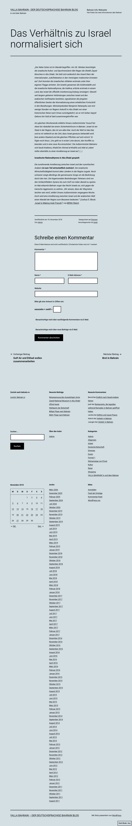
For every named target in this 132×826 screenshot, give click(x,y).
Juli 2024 (53, 504)
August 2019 (54, 525)
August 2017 (54, 610)
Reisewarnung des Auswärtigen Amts (64, 397)
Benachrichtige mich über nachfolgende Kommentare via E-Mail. (62, 320)
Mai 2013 (53, 741)
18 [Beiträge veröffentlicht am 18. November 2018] (41, 509)
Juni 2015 (53, 698)
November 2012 (55, 755)
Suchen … (14, 431)
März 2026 (53, 490)
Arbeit (90, 443)
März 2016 (53, 666)
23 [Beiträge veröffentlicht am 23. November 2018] (32, 515)
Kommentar (40, 249)
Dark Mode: (124, 823)
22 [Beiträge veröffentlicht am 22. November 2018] (27, 515)
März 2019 (53, 543)
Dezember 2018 (55, 553)
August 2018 (54, 567)
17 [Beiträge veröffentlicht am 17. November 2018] (37, 509)
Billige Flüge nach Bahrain (59, 411)
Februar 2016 (54, 670)
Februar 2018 (54, 589)
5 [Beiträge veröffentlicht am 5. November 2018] (12, 503)
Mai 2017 (53, 620)
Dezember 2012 (55, 751)
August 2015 (54, 691)
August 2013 (54, 734)
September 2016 (56, 649)
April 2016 (53, 663)
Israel (95, 222)
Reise (90, 468)
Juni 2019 (53, 532)
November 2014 (55, 716)
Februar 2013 (54, 744)
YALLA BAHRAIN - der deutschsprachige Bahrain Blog (44, 9)
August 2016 (54, 652)
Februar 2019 (54, 546)
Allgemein (92, 440)
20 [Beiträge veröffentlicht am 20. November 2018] (17, 515)
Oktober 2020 (54, 507)
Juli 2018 (53, 571)
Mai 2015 (53, 702)
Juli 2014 (53, 727)
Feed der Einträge (95, 493)
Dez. (41, 526)
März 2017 (53, 628)
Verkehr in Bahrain (104, 418)
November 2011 (55, 790)
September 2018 (56, 564)
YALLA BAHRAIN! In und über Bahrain (103, 475)
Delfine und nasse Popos (107, 415)
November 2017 (55, 599)
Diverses (94, 220)
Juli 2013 (53, 737)
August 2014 (54, 723)
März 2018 (53, 585)
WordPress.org (94, 500)
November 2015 (55, 681)
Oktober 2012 (54, 758)
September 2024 (56, 500)
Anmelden (92, 490)
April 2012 (53, 772)
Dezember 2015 (55, 677)
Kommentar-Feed (95, 497)
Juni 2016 (53, 656)
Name (38, 275)
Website (38, 288)
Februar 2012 (54, 780)
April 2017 (53, 624)
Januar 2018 (54, 592)
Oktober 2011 (54, 794)
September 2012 (56, 762)
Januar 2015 (54, 712)
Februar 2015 (54, 709)
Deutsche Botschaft (96, 447)
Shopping (92, 472)
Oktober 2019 (54, 518)
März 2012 (53, 776)
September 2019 (56, 522)
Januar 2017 (54, 635)
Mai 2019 (53, 536)
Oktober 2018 (54, 560)
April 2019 (53, 539)
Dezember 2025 (55, 493)
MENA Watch (73, 203)
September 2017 (56, 606)
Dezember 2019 (55, 511)
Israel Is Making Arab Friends (48, 203)
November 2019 (55, 514)
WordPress (116, 815)
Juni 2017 (53, 617)
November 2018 (55, 557)
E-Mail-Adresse (75, 275)
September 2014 (56, 719)
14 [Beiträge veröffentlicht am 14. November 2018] (22, 509)
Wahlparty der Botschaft (59, 408)
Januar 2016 (54, 674)
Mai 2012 (53, 769)
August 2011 (54, 801)
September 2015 (56, 688)
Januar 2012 (54, 783)
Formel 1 (91, 458)
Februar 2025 (54, 497)
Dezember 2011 (55, 787)
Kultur (90, 465)
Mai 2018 (53, 578)
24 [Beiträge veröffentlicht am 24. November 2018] (37, 515)
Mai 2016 (53, 659)
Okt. (13, 526)
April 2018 (53, 582)
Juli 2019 (53, 529)
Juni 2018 (53, 575)
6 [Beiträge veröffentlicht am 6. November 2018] (17, 503)
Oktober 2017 (54, 603)
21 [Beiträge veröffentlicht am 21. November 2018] (22, 515)
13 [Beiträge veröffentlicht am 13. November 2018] (17, 509)
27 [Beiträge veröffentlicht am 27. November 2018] (17, 521)
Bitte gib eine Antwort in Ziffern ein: (49, 301)
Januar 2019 (54, 550)
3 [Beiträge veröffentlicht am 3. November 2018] (36, 497)
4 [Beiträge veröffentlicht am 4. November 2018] (41, 497)
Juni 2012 (53, 765)
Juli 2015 (53, 695)
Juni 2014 (53, 730)
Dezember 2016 (55, 638)
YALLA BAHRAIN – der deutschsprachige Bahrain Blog (44, 815)
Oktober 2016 (54, 645)
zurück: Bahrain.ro (17, 397)
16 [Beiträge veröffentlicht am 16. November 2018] (32, 509)
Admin (40, 222)
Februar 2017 (54, 631)
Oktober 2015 (54, 684)
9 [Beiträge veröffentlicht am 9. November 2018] (31, 503)
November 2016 (55, 642)
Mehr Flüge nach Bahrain (59, 415)
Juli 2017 (53, 613)
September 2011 (56, 797)
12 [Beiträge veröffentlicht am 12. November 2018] (13, 509)
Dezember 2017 (55, 596)
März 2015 (53, 705)
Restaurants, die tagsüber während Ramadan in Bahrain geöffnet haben (104, 407)
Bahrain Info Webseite (104, 11)
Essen (90, 454)
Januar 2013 (54, 748)
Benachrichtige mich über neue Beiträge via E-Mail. (57, 329)
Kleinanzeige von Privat (97, 461)
